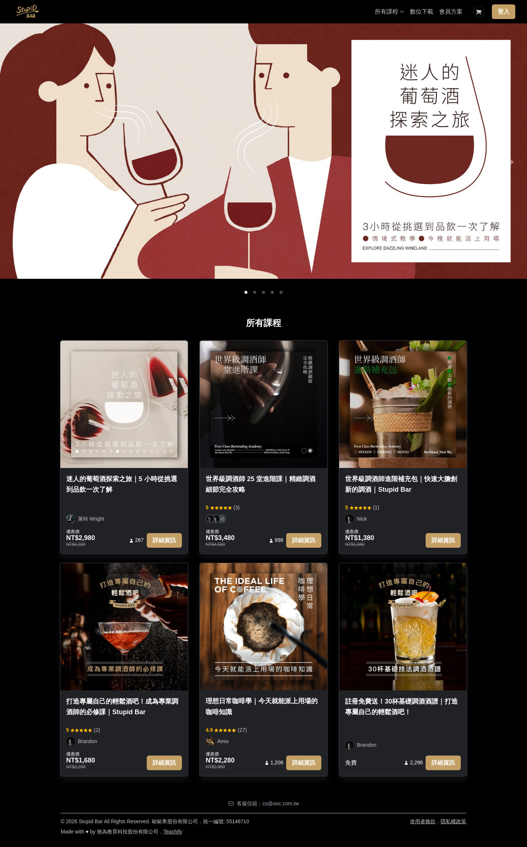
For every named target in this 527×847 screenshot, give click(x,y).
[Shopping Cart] (479, 12)
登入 (503, 11)
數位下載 (421, 11)
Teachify (173, 832)
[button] (245, 292)
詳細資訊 (164, 540)
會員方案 (451, 11)
